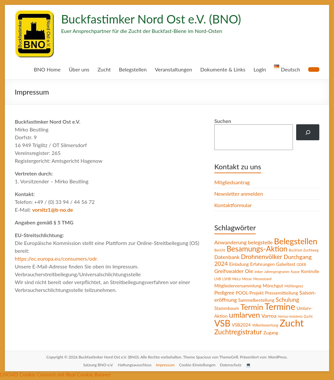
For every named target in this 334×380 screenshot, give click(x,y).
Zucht (102, 69)
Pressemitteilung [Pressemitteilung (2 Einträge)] (283, 292)
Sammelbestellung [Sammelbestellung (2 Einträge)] (274, 298)
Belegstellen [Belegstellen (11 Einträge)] (297, 241)
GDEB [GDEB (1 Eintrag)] (303, 264)
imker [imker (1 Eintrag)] (259, 271)
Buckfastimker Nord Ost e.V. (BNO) (153, 18)
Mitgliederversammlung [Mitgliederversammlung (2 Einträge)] (237, 284)
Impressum (166, 362)
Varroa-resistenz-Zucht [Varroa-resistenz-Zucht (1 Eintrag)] (295, 314)
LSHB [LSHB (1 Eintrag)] (246, 278)
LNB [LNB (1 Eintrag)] (237, 278)
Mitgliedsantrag (232, 182)
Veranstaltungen (172, 69)
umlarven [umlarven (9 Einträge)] (244, 313)
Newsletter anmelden (238, 193)
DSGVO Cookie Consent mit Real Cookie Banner (57, 371)
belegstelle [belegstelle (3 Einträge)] (260, 242)
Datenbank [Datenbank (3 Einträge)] (227, 257)
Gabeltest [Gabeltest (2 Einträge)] (286, 263)
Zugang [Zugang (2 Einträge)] (270, 330)
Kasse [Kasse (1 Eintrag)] (297, 271)
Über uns (77, 69)
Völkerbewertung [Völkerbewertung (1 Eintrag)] (267, 323)
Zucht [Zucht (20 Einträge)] (293, 320)
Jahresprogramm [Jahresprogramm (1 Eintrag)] (278, 271)
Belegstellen (131, 69)
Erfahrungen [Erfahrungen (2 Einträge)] (263, 263)
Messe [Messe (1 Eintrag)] (268, 278)
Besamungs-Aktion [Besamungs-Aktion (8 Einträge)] (257, 249)
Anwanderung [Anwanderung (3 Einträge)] (230, 242)
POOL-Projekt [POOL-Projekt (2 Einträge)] (251, 292)
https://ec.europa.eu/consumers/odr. (56, 258)
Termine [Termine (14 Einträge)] (281, 305)
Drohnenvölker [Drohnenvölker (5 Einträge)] (261, 256)
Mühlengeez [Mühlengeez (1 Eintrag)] (293, 285)
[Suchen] (307, 132)
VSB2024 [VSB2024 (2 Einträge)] (242, 322)
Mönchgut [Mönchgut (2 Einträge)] (273, 284)
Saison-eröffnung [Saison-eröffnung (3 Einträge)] (234, 298)
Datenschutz (233, 362)
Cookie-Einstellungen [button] (198, 362)
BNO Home (45, 69)
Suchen (223, 121)
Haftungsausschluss (134, 362)
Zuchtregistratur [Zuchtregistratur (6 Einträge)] (238, 329)
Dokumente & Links (222, 69)
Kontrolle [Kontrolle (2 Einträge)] (223, 278)
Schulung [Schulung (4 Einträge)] (307, 298)
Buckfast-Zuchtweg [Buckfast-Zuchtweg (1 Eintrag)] (304, 250)
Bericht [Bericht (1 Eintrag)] (219, 250)
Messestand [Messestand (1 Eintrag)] (283, 278)
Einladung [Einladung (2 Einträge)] (239, 263)
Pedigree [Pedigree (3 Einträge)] (224, 292)
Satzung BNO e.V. (97, 362)
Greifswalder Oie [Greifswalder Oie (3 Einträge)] (233, 271)
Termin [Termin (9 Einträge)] (252, 305)
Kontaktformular (232, 205)
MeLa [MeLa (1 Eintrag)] (256, 278)
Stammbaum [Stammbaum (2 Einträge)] (227, 306)
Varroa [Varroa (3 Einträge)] (269, 314)
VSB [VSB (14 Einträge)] (223, 321)
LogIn (259, 69)
